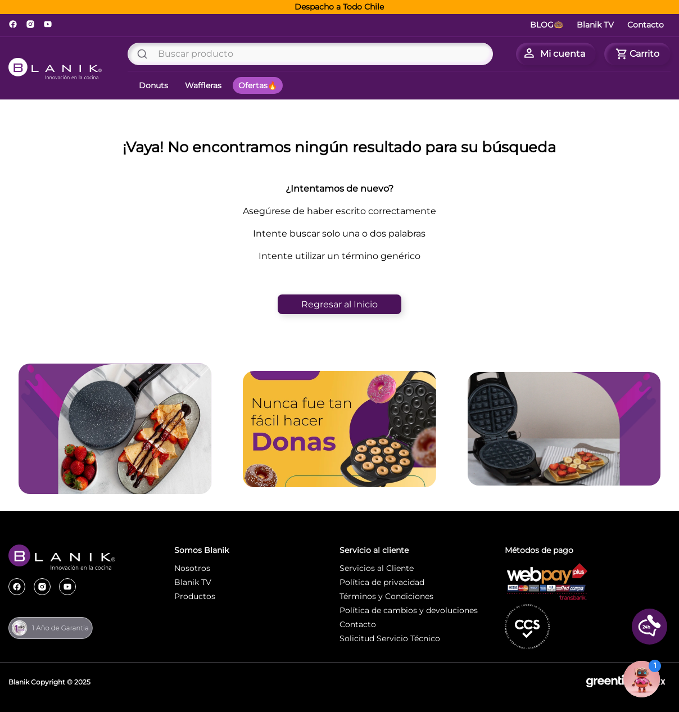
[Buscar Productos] (144, 54)
